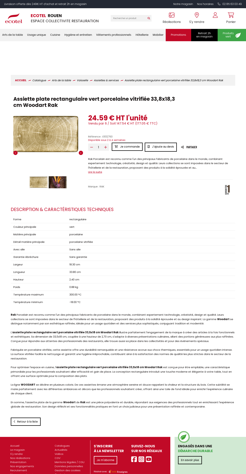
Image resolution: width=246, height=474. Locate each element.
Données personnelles (69, 457)
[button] (38, 157)
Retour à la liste (25, 412)
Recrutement (18, 461)
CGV (57, 448)
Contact (60, 465)
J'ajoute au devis (161, 121)
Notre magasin (183, 4)
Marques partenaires (23, 465)
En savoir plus (190, 451)
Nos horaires (205, 4)
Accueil (14, 436)
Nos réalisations (20, 448)
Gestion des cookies (67, 461)
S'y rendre (16, 444)
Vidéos (59, 444)
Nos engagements (22, 457)
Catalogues (62, 436)
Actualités (61, 440)
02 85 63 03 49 (230, 4)
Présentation (18, 453)
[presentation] (15, 127)
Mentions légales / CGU (69, 453)
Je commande (127, 121)
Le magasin (17, 440)
